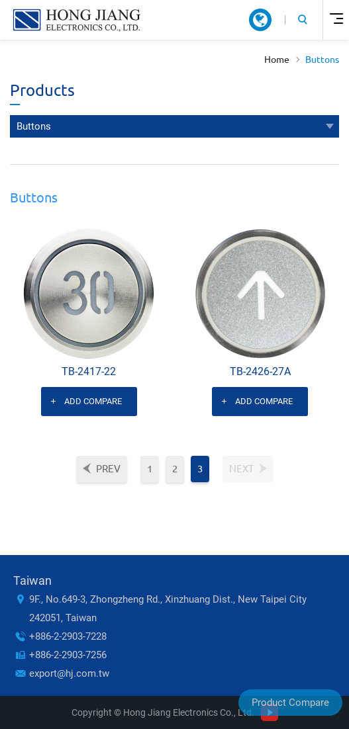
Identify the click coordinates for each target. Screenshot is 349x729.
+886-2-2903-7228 (68, 636)
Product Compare (290, 702)
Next (241, 468)
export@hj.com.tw (69, 673)
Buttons (322, 59)
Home (276, 59)
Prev (108, 468)
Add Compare (93, 401)
